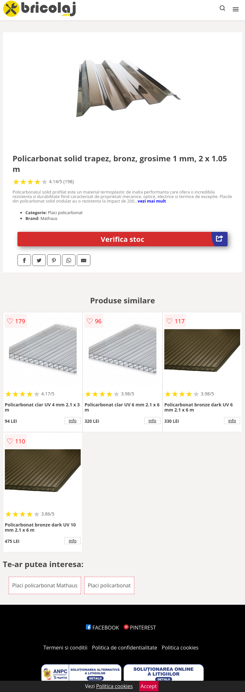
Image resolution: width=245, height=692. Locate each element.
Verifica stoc (164, 239)
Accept (149, 686)
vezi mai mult (152, 201)
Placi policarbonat (109, 585)
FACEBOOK (102, 627)
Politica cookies (180, 647)
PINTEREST (140, 627)
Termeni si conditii (65, 647)
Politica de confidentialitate (124, 647)
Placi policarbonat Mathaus (44, 585)
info (73, 420)
